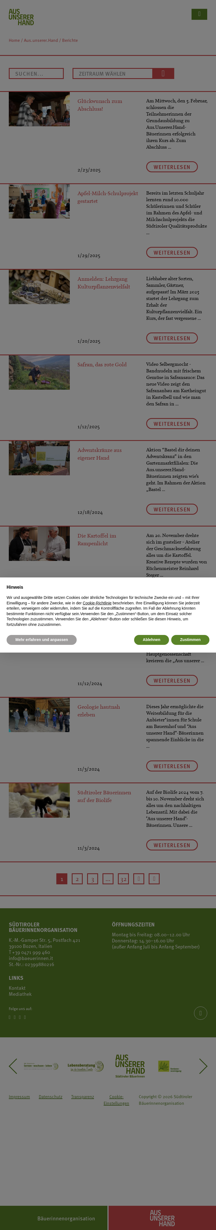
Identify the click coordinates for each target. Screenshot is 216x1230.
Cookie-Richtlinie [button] (97, 603)
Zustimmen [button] (190, 639)
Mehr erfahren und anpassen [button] (41, 639)
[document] (108, 605)
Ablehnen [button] (151, 639)
